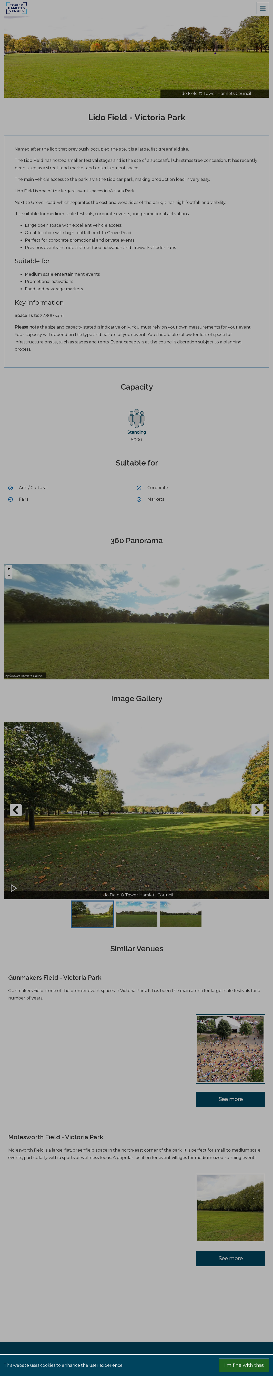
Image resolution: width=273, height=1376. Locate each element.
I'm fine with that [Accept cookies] (244, 1365)
